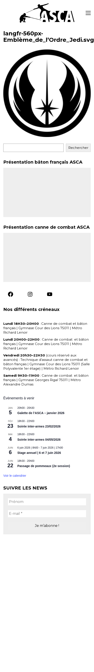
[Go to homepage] (47, 13)
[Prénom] (47, 502)
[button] (88, 13)
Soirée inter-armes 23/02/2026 (39, 426)
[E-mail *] (47, 513)
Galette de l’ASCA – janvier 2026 (40, 413)
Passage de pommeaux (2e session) (43, 466)
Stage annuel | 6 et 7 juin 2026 (39, 453)
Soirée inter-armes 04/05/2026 (39, 439)
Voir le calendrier (14, 475)
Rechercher (78, 148)
